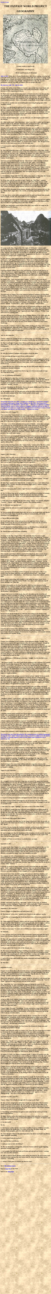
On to (2, 1166)
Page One (8, 1168)
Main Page (11, 1171)
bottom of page (5, 2)
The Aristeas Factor (9, 1166)
